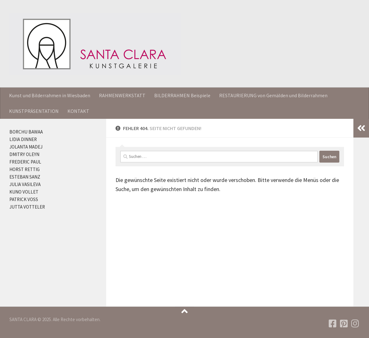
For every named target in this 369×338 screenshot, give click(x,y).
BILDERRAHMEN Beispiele (182, 95)
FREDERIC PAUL (25, 162)
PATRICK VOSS (23, 199)
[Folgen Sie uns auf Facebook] (332, 323)
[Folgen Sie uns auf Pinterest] (344, 323)
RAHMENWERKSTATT (122, 95)
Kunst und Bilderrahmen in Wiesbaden (49, 95)
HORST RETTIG (24, 169)
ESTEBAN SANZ (24, 177)
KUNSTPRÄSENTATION (34, 111)
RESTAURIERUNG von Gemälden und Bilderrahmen (273, 95)
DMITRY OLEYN (24, 154)
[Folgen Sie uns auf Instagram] (355, 323)
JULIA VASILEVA (25, 184)
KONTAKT (78, 111)
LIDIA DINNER (23, 139)
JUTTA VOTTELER (27, 207)
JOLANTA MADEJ (25, 147)
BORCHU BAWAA (26, 132)
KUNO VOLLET (23, 192)
